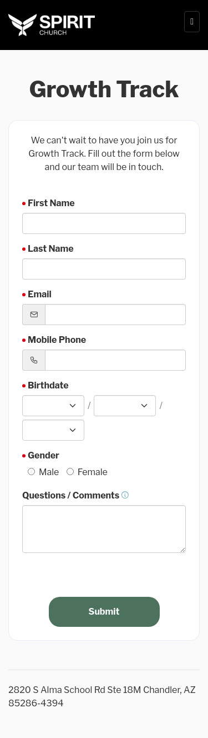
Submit (104, 611)
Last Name (51, 248)
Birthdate (48, 385)
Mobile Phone (57, 340)
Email (40, 294)
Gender (43, 455)
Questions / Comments (75, 495)
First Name (51, 203)
